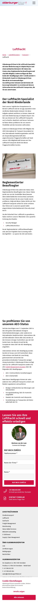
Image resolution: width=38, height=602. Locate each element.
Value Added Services (9, 529)
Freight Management (9, 523)
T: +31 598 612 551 (7, 568)
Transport (25, 55)
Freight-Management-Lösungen (15, 367)
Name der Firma (10, 463)
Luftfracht (5, 518)
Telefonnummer (10, 453)
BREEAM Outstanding (9, 532)
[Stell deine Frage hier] (19, 498)
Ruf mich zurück (12, 450)
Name (7, 472)
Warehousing (6, 526)
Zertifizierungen (7, 549)
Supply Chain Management (11, 537)
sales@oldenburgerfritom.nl (11, 574)
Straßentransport (8, 515)
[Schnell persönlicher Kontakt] (19, 491)
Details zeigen (19, 591)
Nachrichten (6, 554)
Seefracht (5, 521)
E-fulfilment (6, 534)
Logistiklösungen (14, 55)
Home (4, 55)
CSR (3, 546)
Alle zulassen (19, 597)
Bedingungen (6, 551)
